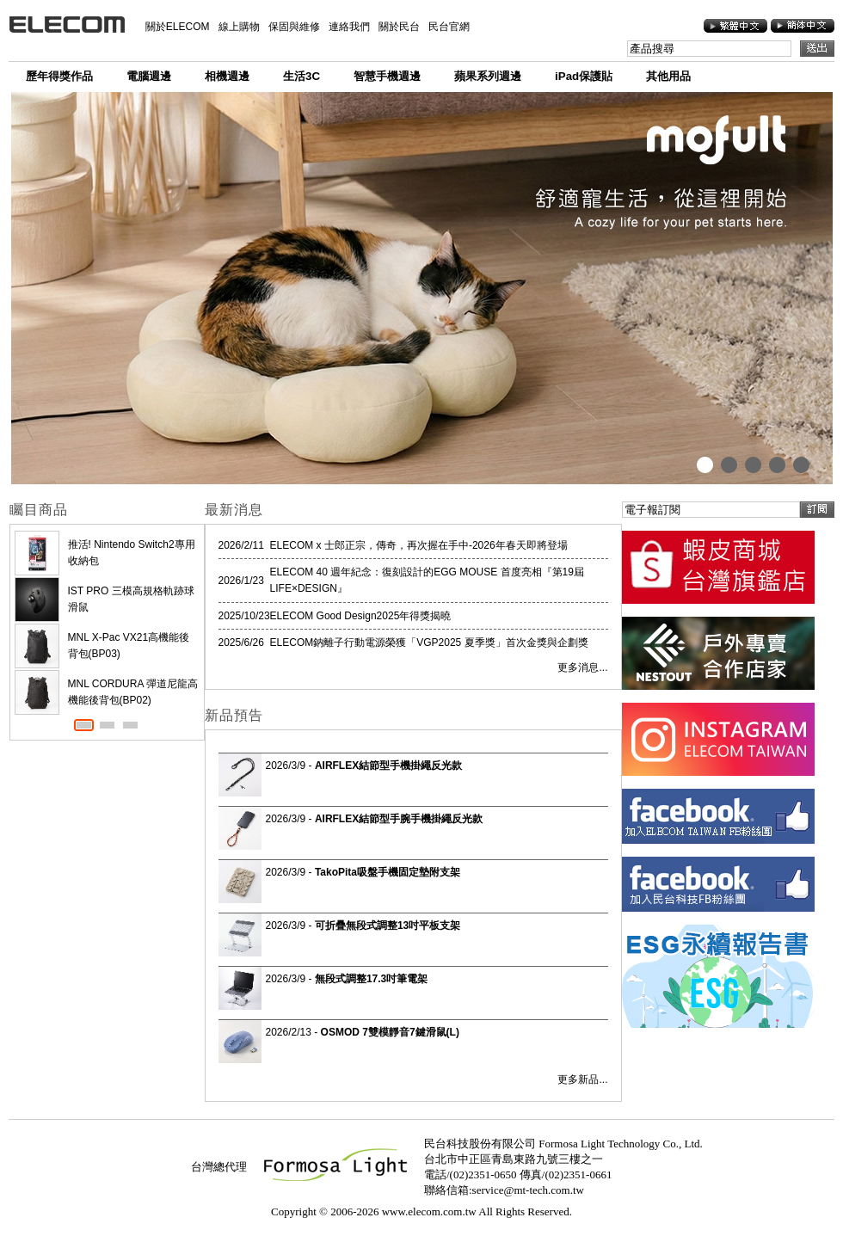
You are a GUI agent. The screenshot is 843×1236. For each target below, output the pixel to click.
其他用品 (668, 76)
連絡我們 (349, 27)
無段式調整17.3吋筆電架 (371, 979)
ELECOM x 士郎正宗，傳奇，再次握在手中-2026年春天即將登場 (419, 545)
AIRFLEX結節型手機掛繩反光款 (388, 765)
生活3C (301, 76)
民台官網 (449, 27)
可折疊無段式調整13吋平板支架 (387, 925)
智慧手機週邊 (387, 76)
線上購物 (239, 27)
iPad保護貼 (583, 76)
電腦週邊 (148, 76)
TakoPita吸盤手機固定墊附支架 (387, 872)
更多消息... (582, 667)
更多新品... (582, 1079)
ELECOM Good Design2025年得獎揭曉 (361, 616)
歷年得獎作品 (59, 76)
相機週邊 (227, 76)
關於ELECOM (177, 27)
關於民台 (399, 27)
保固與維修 (294, 27)
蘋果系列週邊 (487, 76)
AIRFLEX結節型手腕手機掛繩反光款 (399, 819)
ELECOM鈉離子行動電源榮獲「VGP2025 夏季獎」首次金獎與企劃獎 (429, 642)
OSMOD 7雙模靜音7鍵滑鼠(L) (390, 1032)
